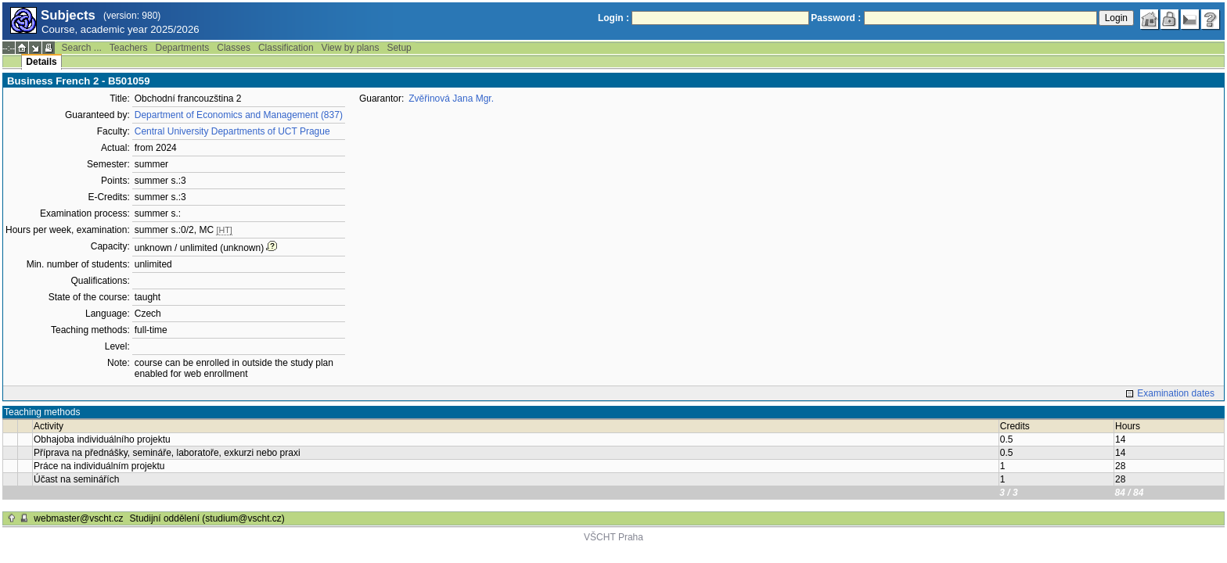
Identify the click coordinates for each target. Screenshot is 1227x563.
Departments (183, 47)
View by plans (351, 47)
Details (41, 61)
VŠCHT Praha (613, 537)
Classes (233, 47)
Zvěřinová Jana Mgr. (451, 98)
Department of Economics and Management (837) (239, 114)
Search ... (81, 47)
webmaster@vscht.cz (78, 518)
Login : (613, 18)
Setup (399, 47)
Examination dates (1175, 393)
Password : (836, 18)
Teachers (129, 47)
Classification (286, 47)
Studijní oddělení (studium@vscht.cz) (207, 518)
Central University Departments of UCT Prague (232, 131)
